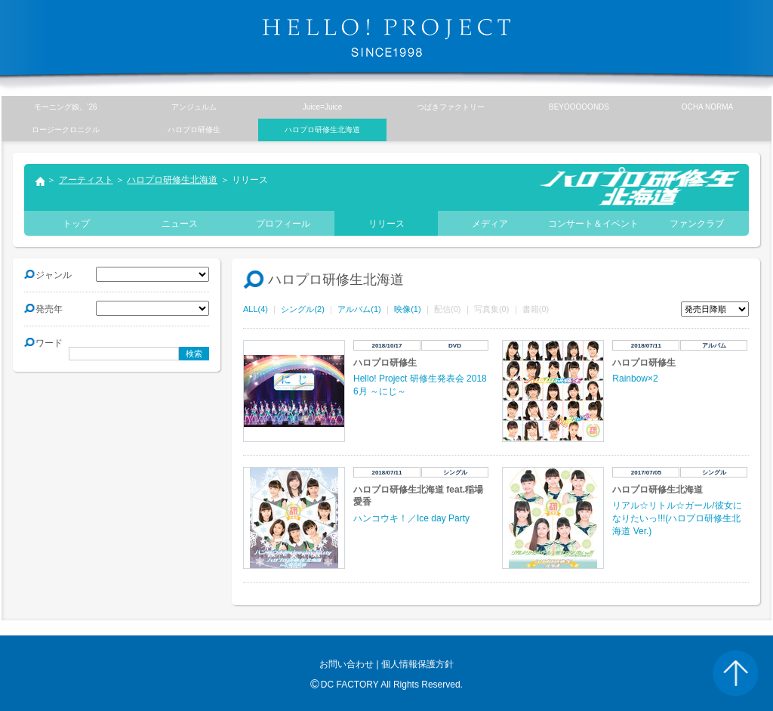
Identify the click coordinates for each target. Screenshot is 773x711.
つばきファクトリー (451, 107)
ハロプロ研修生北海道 (172, 180)
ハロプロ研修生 (194, 129)
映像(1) (407, 309)
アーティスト (86, 180)
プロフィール (283, 223)
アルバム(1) (358, 309)
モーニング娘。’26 (65, 107)
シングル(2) (302, 309)
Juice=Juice (323, 107)
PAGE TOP (735, 673)
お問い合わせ (346, 664)
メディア (490, 223)
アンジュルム (194, 107)
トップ (39, 183)
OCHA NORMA (707, 107)
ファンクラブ (697, 223)
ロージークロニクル (66, 129)
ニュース (180, 223)
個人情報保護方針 (417, 664)
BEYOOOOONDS (579, 107)
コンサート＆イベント (593, 223)
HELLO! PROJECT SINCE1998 (386, 37)
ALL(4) (255, 309)
